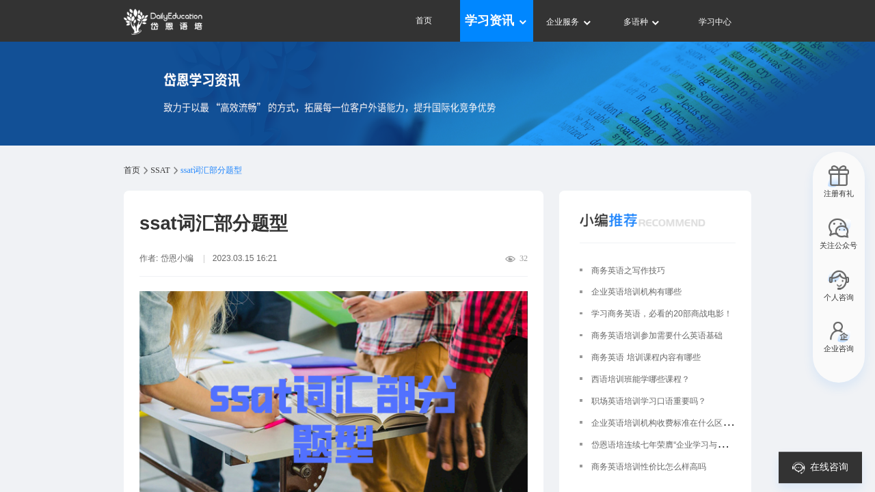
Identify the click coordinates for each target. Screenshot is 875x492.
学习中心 (715, 22)
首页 (424, 20)
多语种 (642, 22)
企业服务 (569, 22)
